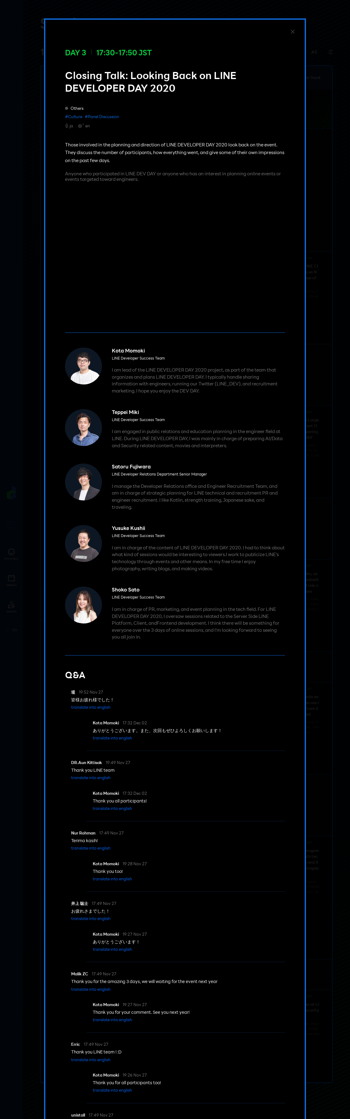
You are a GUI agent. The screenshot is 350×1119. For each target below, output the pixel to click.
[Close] (292, 31)
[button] (91, 707)
